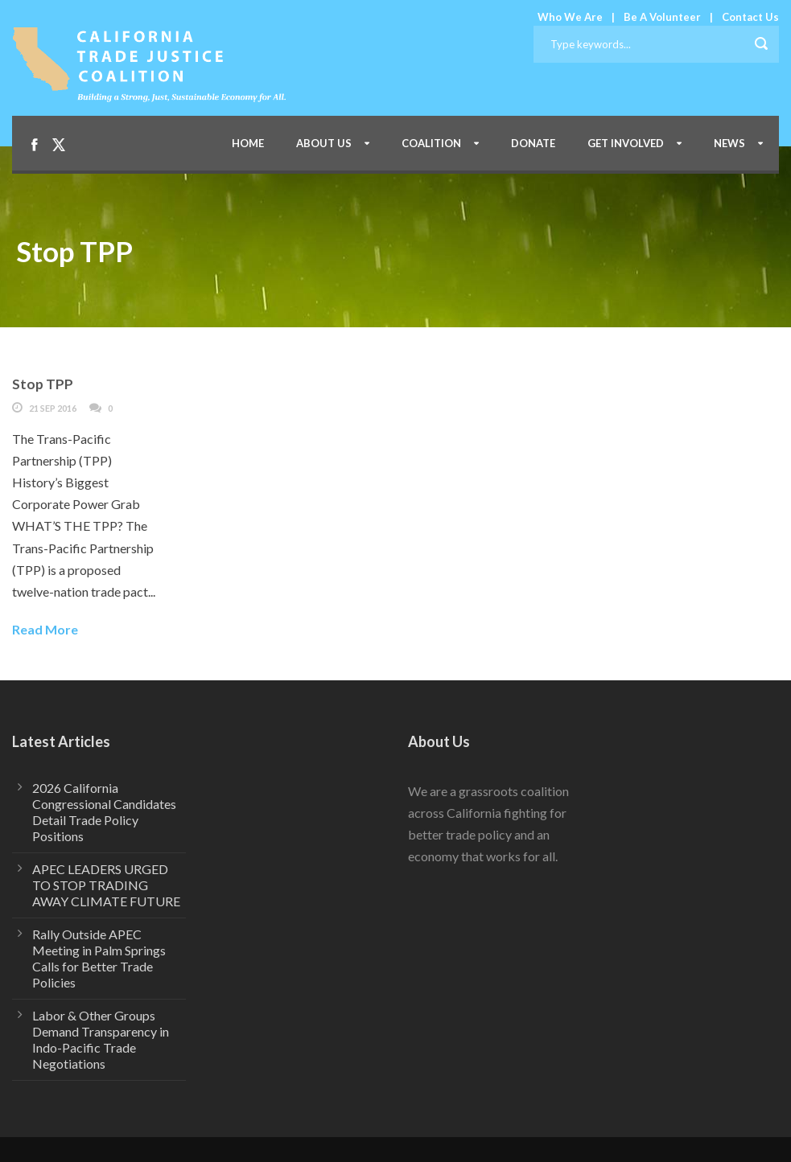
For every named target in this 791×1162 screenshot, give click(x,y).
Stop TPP (42, 384)
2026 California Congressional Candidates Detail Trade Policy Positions (104, 812)
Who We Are (570, 16)
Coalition (431, 143)
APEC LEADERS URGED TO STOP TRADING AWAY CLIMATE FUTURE (106, 885)
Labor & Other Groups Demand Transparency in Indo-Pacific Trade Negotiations (100, 1039)
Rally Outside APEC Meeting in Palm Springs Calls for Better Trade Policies (99, 958)
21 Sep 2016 (52, 408)
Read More (45, 629)
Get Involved (625, 143)
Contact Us (750, 16)
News (729, 143)
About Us (324, 143)
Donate (533, 143)
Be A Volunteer (662, 16)
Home (248, 143)
